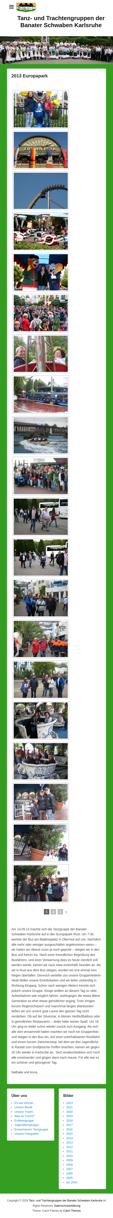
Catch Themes (72, 1210)
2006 (69, 1173)
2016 (69, 1129)
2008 (69, 1164)
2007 (69, 1169)
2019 (69, 1116)
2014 (69, 1138)
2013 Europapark (29, 75)
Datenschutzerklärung (67, 1205)
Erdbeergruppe (24, 1120)
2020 (69, 1111)
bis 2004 (71, 1182)
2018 (69, 1120)
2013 (69, 1142)
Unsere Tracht (23, 1111)
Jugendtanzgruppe (26, 1125)
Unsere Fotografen (26, 1133)
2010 (69, 1156)
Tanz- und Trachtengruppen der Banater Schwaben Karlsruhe (61, 22)
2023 (69, 1103)
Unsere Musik (23, 1107)
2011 (69, 1151)
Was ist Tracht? (24, 1116)
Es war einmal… (25, 1103)
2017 (69, 1125)
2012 (69, 1147)
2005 (69, 1178)
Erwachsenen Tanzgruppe (31, 1129)
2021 (69, 1107)
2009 (69, 1160)
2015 (69, 1133)
